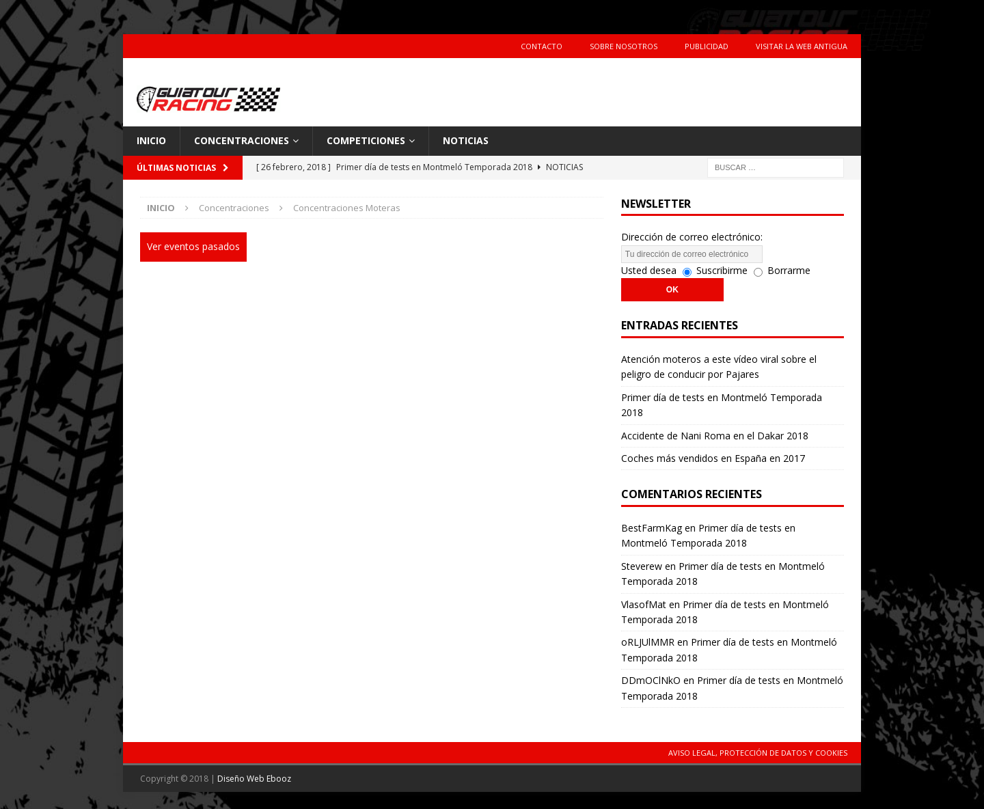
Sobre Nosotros (623, 46)
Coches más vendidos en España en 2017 (713, 458)
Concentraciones (241, 140)
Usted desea (648, 270)
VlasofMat (643, 604)
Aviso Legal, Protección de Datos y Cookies (757, 753)
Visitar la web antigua (801, 46)
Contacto (541, 46)
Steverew (641, 566)
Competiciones (366, 140)
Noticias (466, 140)
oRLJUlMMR (647, 641)
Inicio (151, 140)
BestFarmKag (651, 527)
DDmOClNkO (651, 680)
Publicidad (706, 46)
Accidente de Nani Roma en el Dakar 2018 (714, 435)
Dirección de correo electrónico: (692, 236)
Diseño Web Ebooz (254, 778)
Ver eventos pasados (193, 246)
